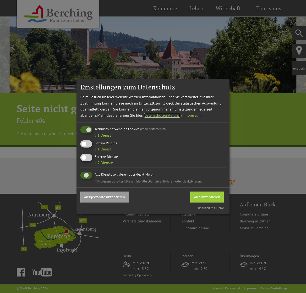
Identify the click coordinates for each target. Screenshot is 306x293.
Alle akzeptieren (207, 196)
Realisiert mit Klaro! (211, 208)
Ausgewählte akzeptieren (104, 196)
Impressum (192, 115)
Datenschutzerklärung (162, 115)
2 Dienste (104, 162)
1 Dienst (103, 135)
